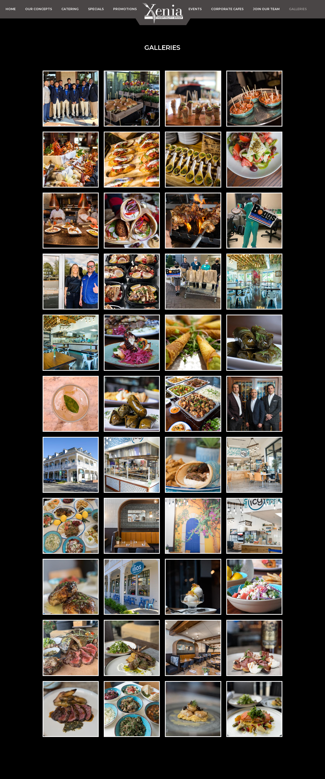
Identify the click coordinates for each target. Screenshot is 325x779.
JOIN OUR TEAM (266, 9)
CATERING (70, 9)
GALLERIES (298, 9)
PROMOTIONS (125, 9)
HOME (11, 9)
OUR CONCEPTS (39, 9)
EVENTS (195, 9)
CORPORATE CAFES (227, 9)
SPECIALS (96, 9)
